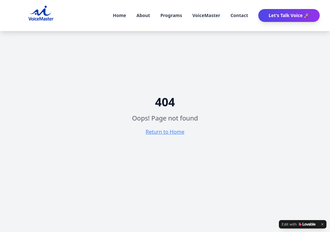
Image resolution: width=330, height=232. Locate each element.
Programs (171, 15)
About (143, 15)
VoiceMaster (206, 15)
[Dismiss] (322, 224)
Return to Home (165, 131)
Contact (239, 15)
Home (119, 15)
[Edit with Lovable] (298, 224)
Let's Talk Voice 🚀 (289, 15)
